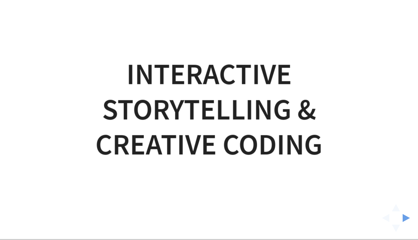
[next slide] (408, 218)
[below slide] (396, 230)
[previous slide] (383, 218)
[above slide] (396, 205)
